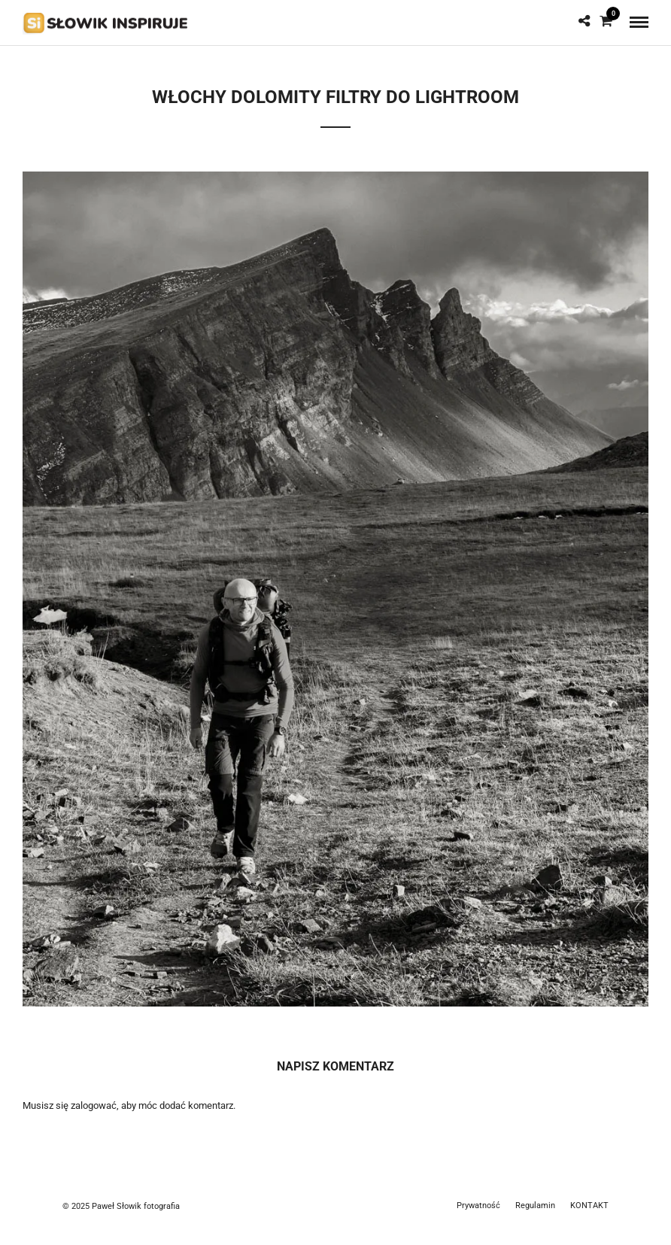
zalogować (94, 1105)
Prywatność (478, 1205)
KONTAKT (589, 1205)
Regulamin (535, 1205)
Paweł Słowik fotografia (136, 1206)
